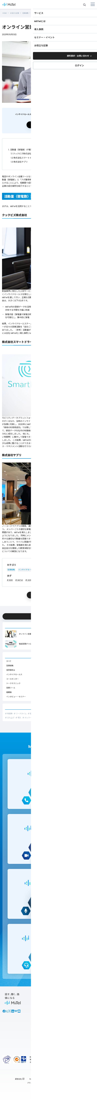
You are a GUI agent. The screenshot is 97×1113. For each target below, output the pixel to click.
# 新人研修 (32, 711)
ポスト (39, 592)
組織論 (9, 690)
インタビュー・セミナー (16, 694)
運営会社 (18, 1086)
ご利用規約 (75, 1086)
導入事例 (82, 1011)
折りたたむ (48, 142)
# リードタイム (20, 711)
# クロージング (71, 711)
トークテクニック (13, 681)
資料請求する (48, 122)
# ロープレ (83, 711)
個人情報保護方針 (56, 1086)
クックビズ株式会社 (21, 151)
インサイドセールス (26, 567)
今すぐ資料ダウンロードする (47, 613)
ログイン (38, 1051)
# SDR (28, 578)
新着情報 (60, 1033)
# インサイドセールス (54, 711)
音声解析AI (10, 668)
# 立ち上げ (9, 715)
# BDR (10, 578)
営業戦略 (28, 12)
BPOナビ (82, 1020)
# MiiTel (19, 578)
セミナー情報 (84, 1016)
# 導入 (18, 715)
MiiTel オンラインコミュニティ (85, 1027)
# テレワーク (27, 715)
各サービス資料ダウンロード (63, 1009)
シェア (63, 592)
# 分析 (41, 711)
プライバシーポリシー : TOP (38, 1090)
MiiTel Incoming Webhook (38, 1044)
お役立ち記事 (16, 12)
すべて (8, 659)
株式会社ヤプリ (19, 159)
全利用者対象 (62, 1090)
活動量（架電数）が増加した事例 (24, 147)
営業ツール (43, 567)
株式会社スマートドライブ (24, 155)
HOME (5, 12)
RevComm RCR (36, 1086)
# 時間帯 (9, 711)
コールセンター (12, 676)
